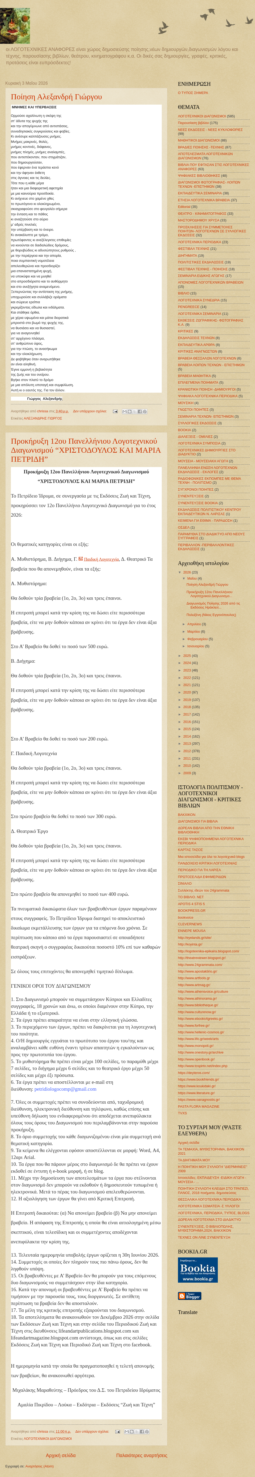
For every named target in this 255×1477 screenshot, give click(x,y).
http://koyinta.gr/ (190, 944)
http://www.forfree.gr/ (194, 1026)
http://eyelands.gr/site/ (194, 938)
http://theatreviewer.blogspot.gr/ (202, 958)
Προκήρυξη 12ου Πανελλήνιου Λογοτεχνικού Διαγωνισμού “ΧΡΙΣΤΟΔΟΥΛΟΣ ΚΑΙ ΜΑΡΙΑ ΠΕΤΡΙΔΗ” (86, 449)
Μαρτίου (194, 631)
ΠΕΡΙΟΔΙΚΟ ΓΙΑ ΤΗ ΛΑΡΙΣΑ (199, 870)
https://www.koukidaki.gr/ (197, 1086)
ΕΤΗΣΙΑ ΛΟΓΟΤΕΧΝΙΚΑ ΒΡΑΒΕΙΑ (204, 200)
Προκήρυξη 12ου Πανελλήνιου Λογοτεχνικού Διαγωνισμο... (209, 594)
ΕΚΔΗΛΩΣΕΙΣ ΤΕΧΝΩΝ (196, 338)
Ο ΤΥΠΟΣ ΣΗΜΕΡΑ (193, 93)
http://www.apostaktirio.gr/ (197, 971)
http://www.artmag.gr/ (194, 985)
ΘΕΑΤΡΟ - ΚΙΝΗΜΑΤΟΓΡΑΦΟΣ (202, 214)
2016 (187, 722)
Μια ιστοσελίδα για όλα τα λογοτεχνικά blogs (211, 857)
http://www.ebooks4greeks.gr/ (200, 1019)
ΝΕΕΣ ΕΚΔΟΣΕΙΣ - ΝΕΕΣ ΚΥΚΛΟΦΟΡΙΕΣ (210, 130)
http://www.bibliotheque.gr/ (198, 1005)
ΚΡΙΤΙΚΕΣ (185, 331)
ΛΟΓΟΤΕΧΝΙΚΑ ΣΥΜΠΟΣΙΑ (199, 443)
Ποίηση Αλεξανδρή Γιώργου (56, 96)
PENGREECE (188, 307)
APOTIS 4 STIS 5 (191, 904)
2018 (187, 707)
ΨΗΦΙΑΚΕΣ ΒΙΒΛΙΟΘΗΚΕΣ (199, 176)
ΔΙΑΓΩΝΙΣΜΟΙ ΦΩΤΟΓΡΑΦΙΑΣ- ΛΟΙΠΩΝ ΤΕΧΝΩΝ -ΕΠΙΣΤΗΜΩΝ (209, 184)
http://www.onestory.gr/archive (201, 1052)
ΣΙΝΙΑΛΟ (185, 883)
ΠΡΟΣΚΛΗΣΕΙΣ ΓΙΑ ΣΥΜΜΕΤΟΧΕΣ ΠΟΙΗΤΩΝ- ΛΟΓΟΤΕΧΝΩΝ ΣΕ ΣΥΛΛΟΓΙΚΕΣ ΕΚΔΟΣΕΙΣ (212, 231)
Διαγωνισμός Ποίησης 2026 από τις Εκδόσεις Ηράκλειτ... (213, 605)
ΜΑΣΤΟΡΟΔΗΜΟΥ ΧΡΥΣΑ (198, 220)
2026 (187, 572)
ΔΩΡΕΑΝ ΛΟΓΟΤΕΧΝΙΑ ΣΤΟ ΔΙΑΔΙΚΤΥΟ (209, 1220)
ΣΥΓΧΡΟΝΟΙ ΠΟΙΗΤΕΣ (196, 489)
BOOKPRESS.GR (192, 911)
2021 (187, 685)
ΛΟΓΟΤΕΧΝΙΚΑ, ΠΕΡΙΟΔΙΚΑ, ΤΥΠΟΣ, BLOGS (213, 1213)
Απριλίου (194, 624)
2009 (187, 773)
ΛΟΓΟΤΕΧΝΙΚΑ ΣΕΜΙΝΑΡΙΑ (199, 314)
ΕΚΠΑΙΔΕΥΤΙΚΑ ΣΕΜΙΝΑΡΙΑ (200, 193)
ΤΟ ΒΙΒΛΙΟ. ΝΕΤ (191, 897)
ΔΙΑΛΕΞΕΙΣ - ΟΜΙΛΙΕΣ (195, 437)
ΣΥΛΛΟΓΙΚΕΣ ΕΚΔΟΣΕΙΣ (197, 423)
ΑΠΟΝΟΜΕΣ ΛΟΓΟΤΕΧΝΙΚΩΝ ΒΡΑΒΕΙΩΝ (210, 282)
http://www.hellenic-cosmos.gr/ (201, 1032)
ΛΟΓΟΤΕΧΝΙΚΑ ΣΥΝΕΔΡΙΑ (199, 300)
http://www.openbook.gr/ (196, 1059)
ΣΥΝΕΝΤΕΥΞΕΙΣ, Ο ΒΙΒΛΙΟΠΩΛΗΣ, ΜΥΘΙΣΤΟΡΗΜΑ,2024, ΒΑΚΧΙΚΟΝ (205, 1228)
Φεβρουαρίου (198, 639)
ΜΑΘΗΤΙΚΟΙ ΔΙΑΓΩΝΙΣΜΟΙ (199, 140)
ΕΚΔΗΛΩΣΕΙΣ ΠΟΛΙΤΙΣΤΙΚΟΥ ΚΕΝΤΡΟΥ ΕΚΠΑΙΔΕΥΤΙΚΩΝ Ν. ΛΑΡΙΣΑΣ (209, 512)
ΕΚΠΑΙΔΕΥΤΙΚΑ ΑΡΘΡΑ (196, 345)
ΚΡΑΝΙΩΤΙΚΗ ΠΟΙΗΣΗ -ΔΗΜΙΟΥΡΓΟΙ (207, 389)
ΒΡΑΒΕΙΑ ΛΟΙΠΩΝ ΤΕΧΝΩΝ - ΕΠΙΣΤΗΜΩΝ (211, 365)
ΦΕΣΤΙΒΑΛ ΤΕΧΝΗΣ (193, 249)
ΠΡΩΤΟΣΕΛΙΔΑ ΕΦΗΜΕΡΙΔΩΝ (202, 877)
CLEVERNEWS (190, 924)
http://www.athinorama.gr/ (197, 998)
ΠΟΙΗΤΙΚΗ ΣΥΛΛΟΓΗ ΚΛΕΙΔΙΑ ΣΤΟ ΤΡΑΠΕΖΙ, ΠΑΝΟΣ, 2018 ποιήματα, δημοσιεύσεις (213, 1191)
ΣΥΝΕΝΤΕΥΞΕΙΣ (191, 496)
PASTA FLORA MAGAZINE (198, 1106)
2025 (187, 656)
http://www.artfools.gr (194, 978)
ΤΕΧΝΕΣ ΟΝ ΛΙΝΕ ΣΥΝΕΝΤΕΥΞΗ (204, 1237)
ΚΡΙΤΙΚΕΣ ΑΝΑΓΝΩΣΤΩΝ (197, 351)
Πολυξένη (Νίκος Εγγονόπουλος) (211, 615)
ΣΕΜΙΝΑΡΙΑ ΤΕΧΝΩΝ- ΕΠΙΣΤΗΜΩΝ (205, 416)
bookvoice (185, 917)
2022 (187, 678)
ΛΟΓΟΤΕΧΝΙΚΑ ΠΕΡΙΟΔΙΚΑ (199, 242)
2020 (187, 692)
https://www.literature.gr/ (196, 1093)
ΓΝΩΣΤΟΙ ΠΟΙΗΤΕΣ (193, 410)
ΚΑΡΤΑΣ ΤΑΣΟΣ (190, 850)
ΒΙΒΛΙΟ (183, 293)
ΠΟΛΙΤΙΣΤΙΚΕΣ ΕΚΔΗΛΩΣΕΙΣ (201, 262)
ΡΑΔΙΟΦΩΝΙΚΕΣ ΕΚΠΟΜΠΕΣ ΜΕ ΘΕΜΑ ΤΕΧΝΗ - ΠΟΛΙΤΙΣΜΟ (209, 481)
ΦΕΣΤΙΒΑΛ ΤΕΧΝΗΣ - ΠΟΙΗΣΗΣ (203, 269)
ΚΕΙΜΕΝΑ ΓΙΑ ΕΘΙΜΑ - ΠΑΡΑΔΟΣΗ (205, 521)
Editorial (184, 207)
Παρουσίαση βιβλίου (193, 123)
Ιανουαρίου (196, 646)
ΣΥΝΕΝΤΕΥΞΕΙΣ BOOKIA (198, 503)
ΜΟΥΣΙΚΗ (185, 403)
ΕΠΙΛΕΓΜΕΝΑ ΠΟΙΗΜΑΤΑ (198, 382)
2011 (187, 758)
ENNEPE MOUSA (192, 931)
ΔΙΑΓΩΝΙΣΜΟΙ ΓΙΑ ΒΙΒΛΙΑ (198, 821)
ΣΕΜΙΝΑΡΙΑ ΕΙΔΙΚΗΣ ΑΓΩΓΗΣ (201, 276)
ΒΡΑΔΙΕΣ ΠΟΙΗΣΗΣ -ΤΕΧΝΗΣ (201, 147)
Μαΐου (192, 578)
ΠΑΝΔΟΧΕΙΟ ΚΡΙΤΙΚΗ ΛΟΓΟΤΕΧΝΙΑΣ (207, 863)
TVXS (182, 1113)
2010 (187, 766)
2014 (187, 736)
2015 (187, 729)
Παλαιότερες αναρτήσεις (141, 1455)
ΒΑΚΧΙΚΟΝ (186, 815)
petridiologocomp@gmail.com (65, 1089)
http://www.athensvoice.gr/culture (203, 992)
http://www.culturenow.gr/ (197, 1012)
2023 (187, 670)
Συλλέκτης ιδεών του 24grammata (203, 890)
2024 (187, 663)
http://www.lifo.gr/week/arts (198, 1039)
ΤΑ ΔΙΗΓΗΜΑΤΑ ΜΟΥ (194, 1160)
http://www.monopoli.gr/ (196, 1046)
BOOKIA (184, 430)
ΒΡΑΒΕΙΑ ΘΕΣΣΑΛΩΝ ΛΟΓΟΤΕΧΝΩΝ (207, 358)
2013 (187, 744)
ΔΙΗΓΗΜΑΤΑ (187, 256)
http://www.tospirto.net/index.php (202, 1066)
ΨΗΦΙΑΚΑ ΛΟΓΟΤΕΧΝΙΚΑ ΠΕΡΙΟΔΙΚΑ (207, 396)
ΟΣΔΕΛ (184, 527)
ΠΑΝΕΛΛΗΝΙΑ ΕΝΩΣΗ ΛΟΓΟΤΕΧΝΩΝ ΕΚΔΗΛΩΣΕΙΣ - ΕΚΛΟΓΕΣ (207, 470)
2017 (187, 714)
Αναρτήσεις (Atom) (39, 1466)
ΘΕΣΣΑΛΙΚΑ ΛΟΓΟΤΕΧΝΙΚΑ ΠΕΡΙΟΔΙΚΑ (209, 1199)
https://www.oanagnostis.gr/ (199, 1100)
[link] (34, 529)
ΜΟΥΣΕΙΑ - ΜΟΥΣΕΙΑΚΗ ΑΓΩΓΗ (203, 461)
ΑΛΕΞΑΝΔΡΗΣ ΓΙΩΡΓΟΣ (43, 418)
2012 (187, 751)
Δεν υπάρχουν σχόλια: (90, 411)
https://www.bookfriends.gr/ (198, 1079)
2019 (187, 700)
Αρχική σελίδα (61, 1455)
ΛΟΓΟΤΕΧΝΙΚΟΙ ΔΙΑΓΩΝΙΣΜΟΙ (48, 1439)
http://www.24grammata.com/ (200, 965)
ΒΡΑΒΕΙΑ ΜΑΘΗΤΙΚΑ (194, 376)
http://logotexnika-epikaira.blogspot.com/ (208, 951)
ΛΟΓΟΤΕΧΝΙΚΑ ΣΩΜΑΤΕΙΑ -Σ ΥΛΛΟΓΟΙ (209, 1206)
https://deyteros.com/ (194, 1073)
